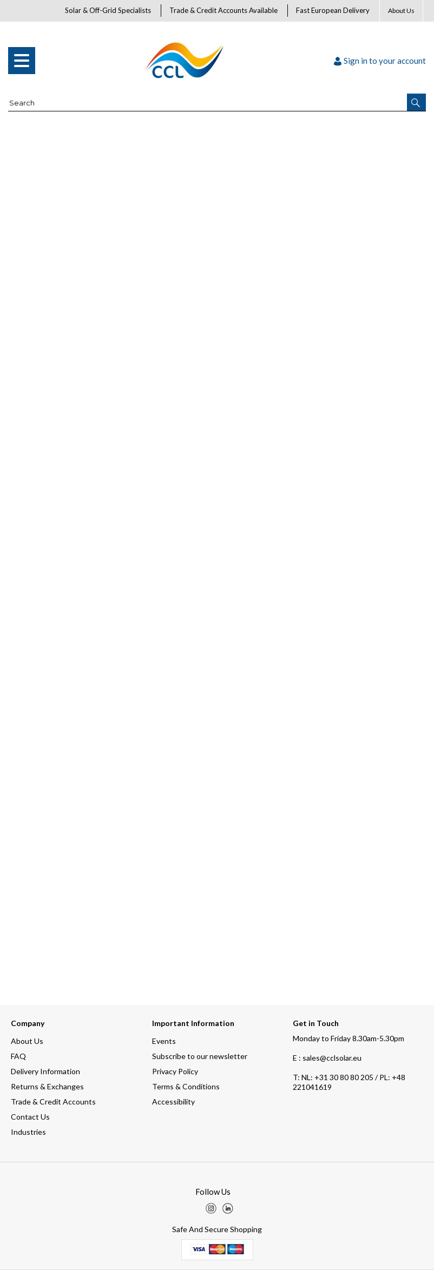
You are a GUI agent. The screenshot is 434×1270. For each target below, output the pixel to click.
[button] (416, 102)
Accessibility (173, 1101)
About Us (401, 10)
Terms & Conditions (186, 1086)
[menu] (21, 60)
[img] (211, 1208)
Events (164, 1041)
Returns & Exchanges (47, 1086)
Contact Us (30, 1116)
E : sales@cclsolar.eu (327, 1057)
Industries (28, 1131)
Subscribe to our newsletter (199, 1056)
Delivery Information (45, 1071)
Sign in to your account (380, 60)
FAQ (18, 1056)
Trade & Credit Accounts (53, 1101)
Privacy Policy (175, 1071)
